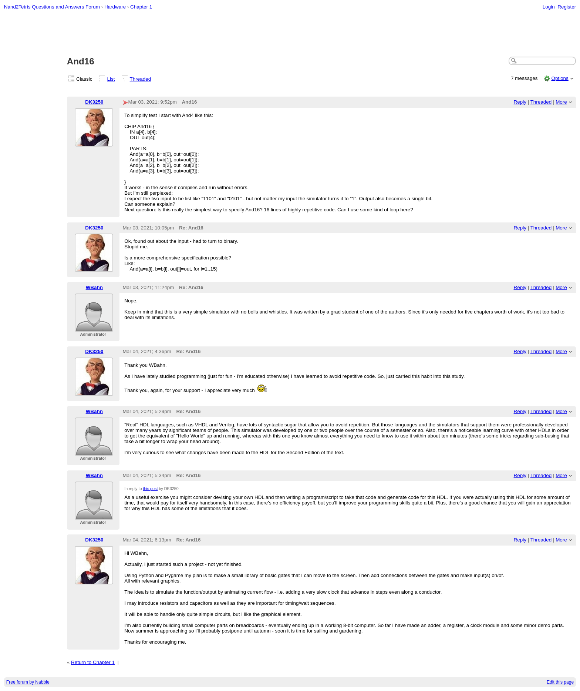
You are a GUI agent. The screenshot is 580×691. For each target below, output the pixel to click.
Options (559, 78)
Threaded (140, 79)
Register (566, 7)
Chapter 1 (141, 7)
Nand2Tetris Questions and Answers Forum (52, 7)
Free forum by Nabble (28, 682)
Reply (520, 102)
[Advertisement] (290, 33)
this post (150, 488)
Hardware (115, 7)
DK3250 (94, 102)
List (111, 79)
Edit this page (560, 682)
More (561, 102)
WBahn (94, 287)
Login (549, 7)
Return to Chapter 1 (93, 662)
